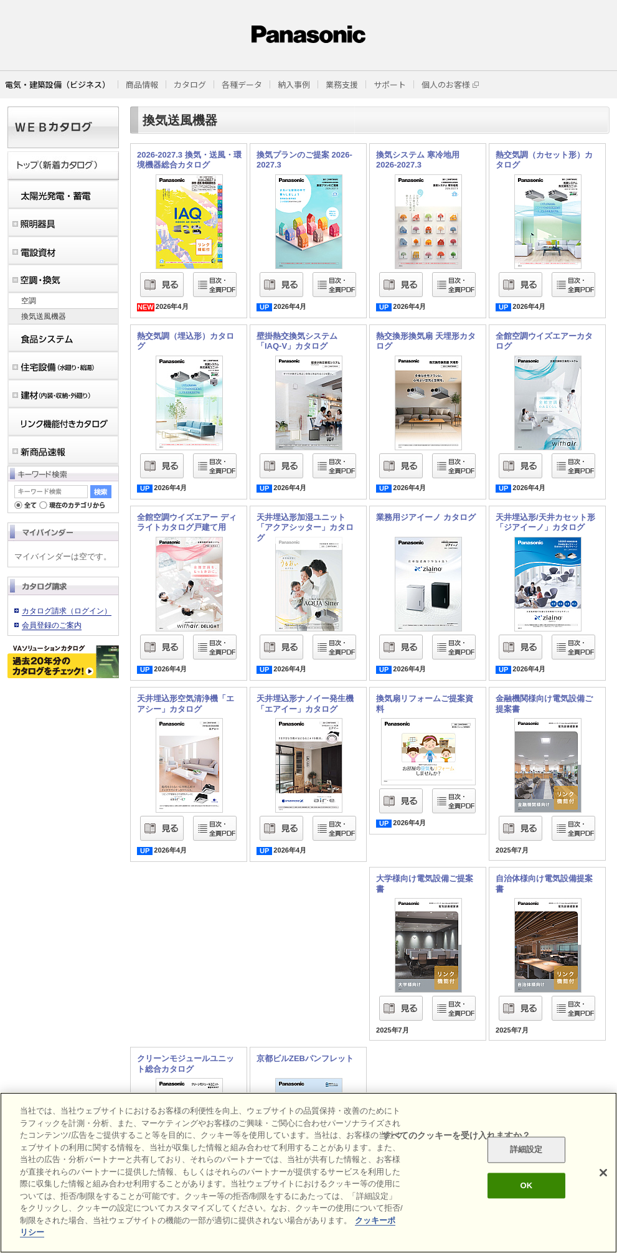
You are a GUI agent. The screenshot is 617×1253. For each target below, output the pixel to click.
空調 (28, 300)
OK (526, 1185)
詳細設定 (526, 1150)
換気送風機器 (43, 316)
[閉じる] (603, 1172)
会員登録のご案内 (52, 625)
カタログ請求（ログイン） (66, 611)
